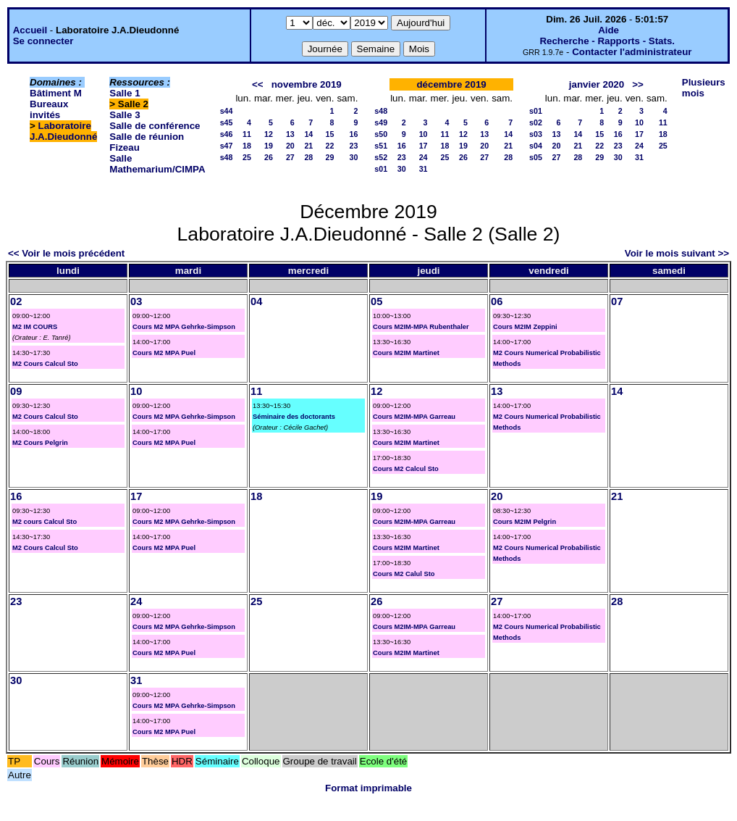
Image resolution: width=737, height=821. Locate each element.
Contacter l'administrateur (631, 51)
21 (308, 145)
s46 (226, 134)
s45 (226, 122)
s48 (226, 157)
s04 (535, 145)
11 (247, 134)
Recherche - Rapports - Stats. (607, 41)
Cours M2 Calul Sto (404, 574)
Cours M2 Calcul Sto (406, 468)
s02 (535, 122)
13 (290, 134)
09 (16, 391)
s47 (226, 145)
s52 (380, 157)
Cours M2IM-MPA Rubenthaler (421, 326)
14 (308, 134)
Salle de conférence (154, 125)
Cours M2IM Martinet (406, 353)
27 (290, 157)
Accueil (30, 30)
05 (376, 301)
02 (16, 301)
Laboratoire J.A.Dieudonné (63, 131)
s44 (226, 111)
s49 (380, 122)
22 (330, 145)
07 (617, 301)
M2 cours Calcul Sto (44, 521)
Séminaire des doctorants (294, 416)
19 (268, 145)
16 (353, 134)
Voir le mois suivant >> (677, 253)
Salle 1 (124, 93)
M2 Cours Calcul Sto (45, 363)
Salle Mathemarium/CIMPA (157, 164)
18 (247, 145)
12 (268, 134)
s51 (380, 145)
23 (353, 145)
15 (330, 134)
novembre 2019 (306, 84)
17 (423, 145)
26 (268, 157)
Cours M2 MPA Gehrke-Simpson (183, 326)
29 (330, 157)
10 (423, 134)
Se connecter (43, 41)
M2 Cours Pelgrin (40, 442)
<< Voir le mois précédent (66, 253)
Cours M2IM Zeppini (525, 326)
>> (638, 84)
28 (308, 157)
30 (353, 157)
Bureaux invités (49, 109)
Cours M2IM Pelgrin (524, 521)
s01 (380, 168)
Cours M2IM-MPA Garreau (414, 416)
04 (256, 301)
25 (247, 157)
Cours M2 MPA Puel (163, 353)
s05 (535, 157)
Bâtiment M (56, 93)
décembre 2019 (451, 84)
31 (423, 168)
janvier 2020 (596, 84)
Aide (608, 30)
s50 (380, 134)
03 (136, 301)
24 (423, 157)
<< (258, 84)
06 (496, 301)
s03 (535, 134)
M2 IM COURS (34, 326)
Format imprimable (368, 788)
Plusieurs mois (703, 88)
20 (290, 145)
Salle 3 (124, 114)
